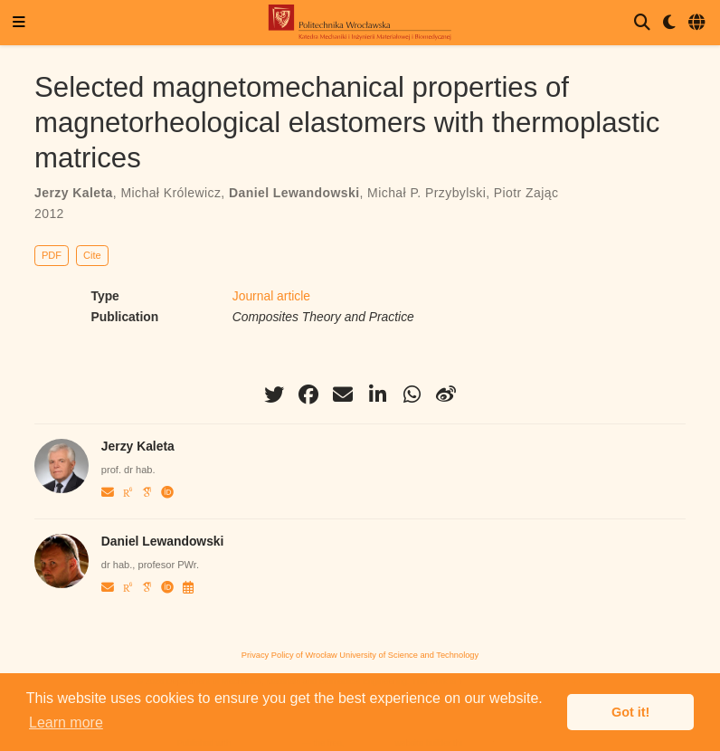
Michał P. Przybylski (426, 192)
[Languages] (697, 23)
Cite (92, 255)
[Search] (642, 23)
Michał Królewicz (170, 192)
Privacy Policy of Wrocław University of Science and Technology (360, 655)
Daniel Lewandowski (294, 192)
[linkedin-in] (377, 394)
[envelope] (342, 394)
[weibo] (445, 394)
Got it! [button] (630, 712)
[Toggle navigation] (19, 23)
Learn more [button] (66, 722)
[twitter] (274, 394)
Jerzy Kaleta (73, 192)
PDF (52, 255)
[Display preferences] (669, 23)
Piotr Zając (526, 192)
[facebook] (308, 394)
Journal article (271, 296)
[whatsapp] (411, 394)
